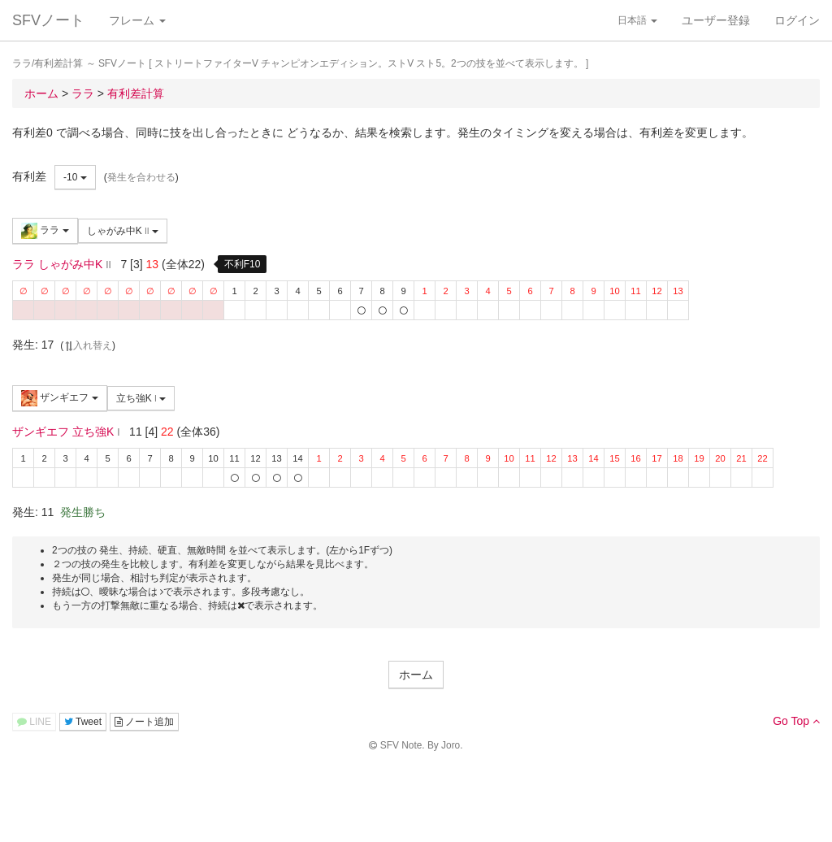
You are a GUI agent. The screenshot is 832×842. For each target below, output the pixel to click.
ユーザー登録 (716, 20)
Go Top (796, 720)
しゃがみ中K (122, 231)
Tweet (83, 721)
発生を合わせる (141, 177)
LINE (34, 721)
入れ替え (87, 345)
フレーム (137, 20)
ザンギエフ (59, 398)
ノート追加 (144, 721)
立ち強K (141, 398)
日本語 (637, 20)
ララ (45, 231)
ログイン (797, 20)
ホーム (416, 674)
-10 (75, 177)
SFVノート (48, 20)
